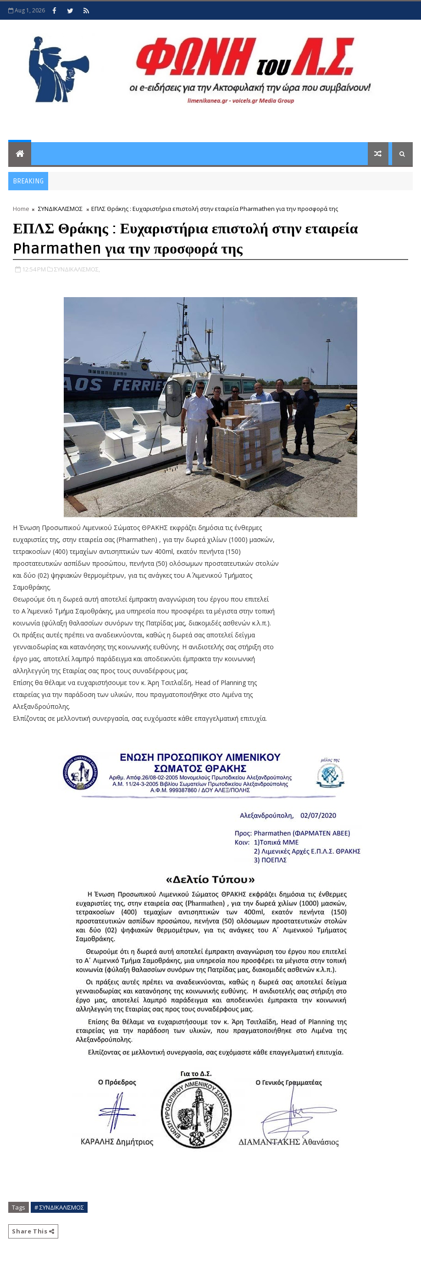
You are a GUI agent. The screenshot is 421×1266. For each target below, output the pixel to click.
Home (21, 209)
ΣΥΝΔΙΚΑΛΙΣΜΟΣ (60, 209)
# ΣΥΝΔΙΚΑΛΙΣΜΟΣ (59, 1207)
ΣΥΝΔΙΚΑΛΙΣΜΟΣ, (77, 269)
